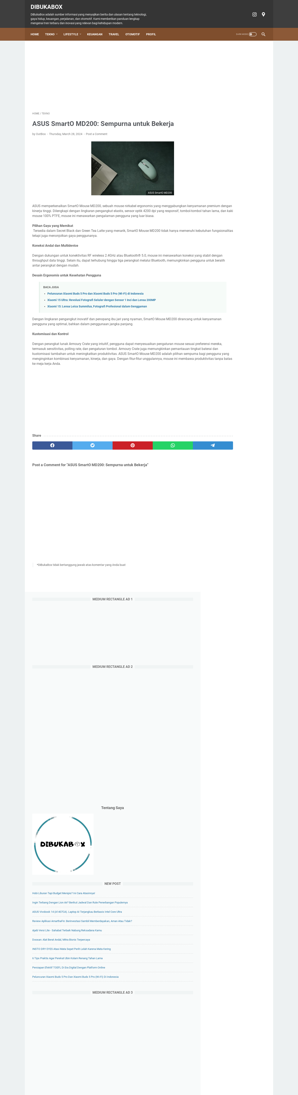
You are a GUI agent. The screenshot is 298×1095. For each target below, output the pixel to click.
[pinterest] (110, 453)
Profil (153, 30)
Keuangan (96, 30)
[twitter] (79, 453)
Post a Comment (96, 131)
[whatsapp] (141, 453)
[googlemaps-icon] (261, 12)
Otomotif (134, 30)
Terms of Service (219, 1080)
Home (36, 30)
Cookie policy (174, 1080)
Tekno (51, 30)
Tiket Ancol (155, 1080)
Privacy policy (196, 1080)
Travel (115, 30)
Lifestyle (72, 30)
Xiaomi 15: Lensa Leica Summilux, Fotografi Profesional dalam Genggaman (97, 309)
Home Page (64, 1080)
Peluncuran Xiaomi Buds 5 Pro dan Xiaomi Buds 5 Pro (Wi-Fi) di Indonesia (95, 296)
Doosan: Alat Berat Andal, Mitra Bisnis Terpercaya (232, 410)
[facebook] (48, 453)
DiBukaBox (48, 4)
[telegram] (173, 453)
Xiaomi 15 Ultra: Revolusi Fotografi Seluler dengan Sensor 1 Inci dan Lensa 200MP (101, 303)
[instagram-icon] (252, 12)
